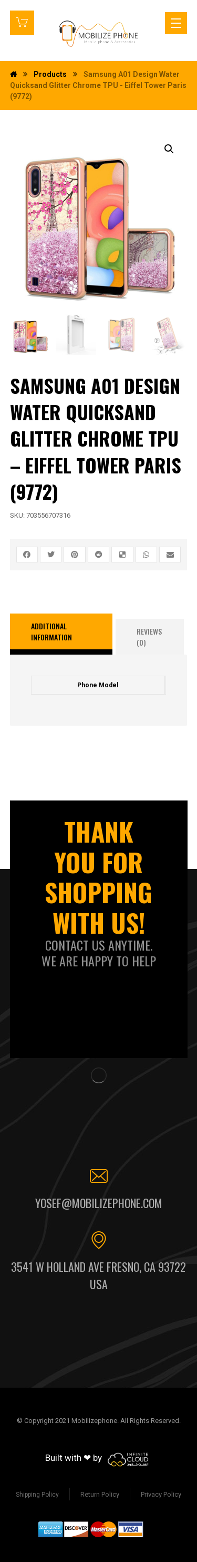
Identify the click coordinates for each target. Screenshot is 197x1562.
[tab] (61, 634)
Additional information (51, 631)
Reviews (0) (149, 637)
